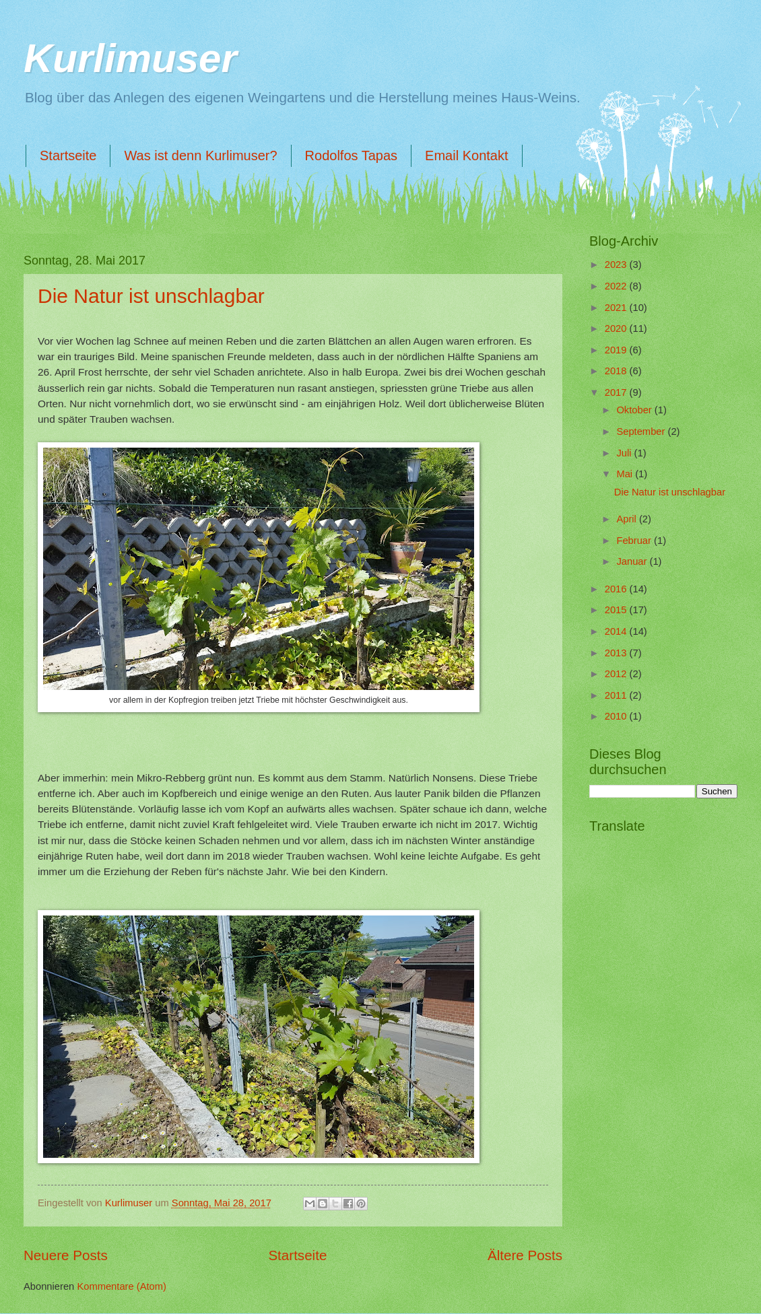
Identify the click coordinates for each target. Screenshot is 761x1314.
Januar (632, 561)
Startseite (68, 155)
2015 (617, 609)
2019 (617, 350)
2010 (617, 716)
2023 (617, 264)
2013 (617, 653)
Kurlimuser (130, 58)
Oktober (635, 410)
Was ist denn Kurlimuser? (200, 155)
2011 (617, 695)
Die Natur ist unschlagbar (151, 296)
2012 (617, 673)
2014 (617, 631)
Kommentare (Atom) (121, 1286)
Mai (625, 474)
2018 (617, 371)
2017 (617, 392)
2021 (617, 307)
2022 (617, 286)
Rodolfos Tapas (351, 155)
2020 (617, 328)
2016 (617, 589)
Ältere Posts (525, 1255)
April (627, 519)
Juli (625, 453)
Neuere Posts (66, 1255)
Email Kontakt (466, 155)
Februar (635, 540)
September (641, 431)
